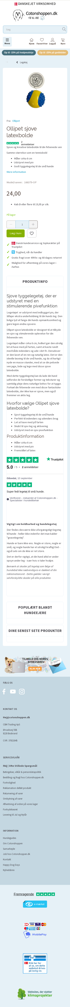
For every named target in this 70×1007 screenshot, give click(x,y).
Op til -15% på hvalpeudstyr (18, 52)
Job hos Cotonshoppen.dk (16, 854)
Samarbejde (9, 848)
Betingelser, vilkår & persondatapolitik (22, 772)
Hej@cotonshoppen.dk (16, 717)
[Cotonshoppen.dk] (35, 15)
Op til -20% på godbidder (53, 52)
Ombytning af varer (12, 798)
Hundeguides (9, 838)
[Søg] (64, 29)
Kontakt (7, 859)
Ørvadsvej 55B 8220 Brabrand (10, 731)
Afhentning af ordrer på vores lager (20, 804)
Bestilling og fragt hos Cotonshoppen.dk (23, 777)
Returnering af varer (13, 793)
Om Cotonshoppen (13, 843)
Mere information (16, 172)
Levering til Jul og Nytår (15, 814)
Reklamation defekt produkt (17, 788)
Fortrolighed (9, 782)
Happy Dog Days (11, 864)
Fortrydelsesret (10, 809)
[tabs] (63, 42)
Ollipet (16, 120)
